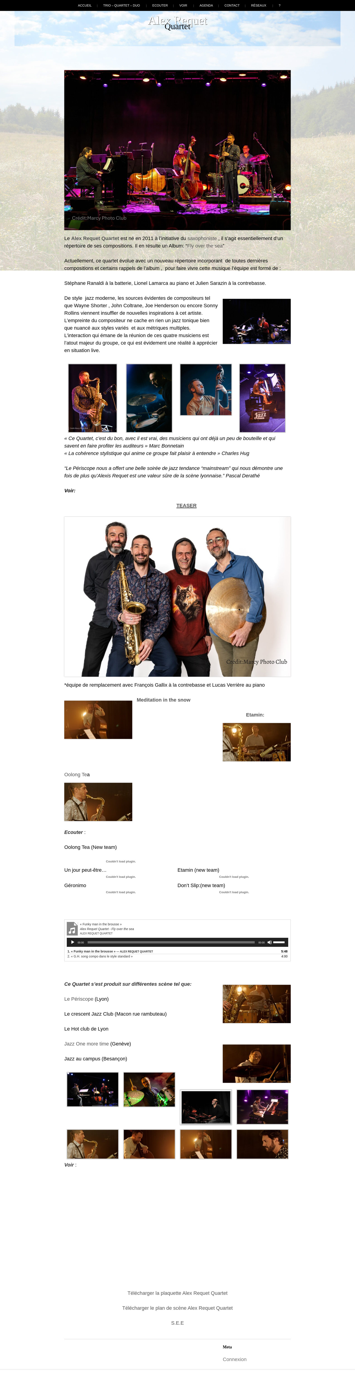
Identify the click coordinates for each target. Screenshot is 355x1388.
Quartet (110, 238)
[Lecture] (72, 942)
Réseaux (258, 5)
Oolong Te (75, 774)
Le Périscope (78, 999)
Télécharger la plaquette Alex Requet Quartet (177, 1293)
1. (110, 951)
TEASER (186, 505)
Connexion (235, 1359)
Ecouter (160, 5)
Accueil (85, 5)
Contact (232, 5)
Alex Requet (177, 20)
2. (100, 956)
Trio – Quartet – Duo (121, 5)
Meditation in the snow (163, 700)
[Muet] (269, 942)
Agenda (206, 5)
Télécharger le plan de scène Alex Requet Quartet (177, 1308)
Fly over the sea (205, 246)
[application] (177, 942)
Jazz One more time (86, 1044)
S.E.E (177, 1323)
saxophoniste (202, 238)
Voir (183, 5)
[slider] (171, 942)
